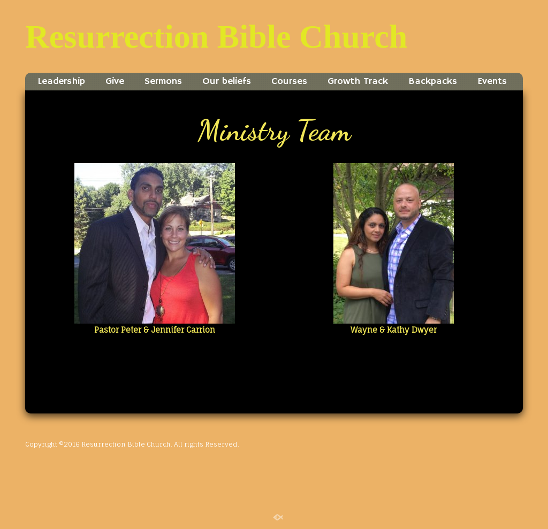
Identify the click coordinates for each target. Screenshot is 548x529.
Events (492, 81)
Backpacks (432, 81)
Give (114, 81)
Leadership (61, 81)
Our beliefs (226, 81)
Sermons (163, 81)
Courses (289, 81)
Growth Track (358, 81)
